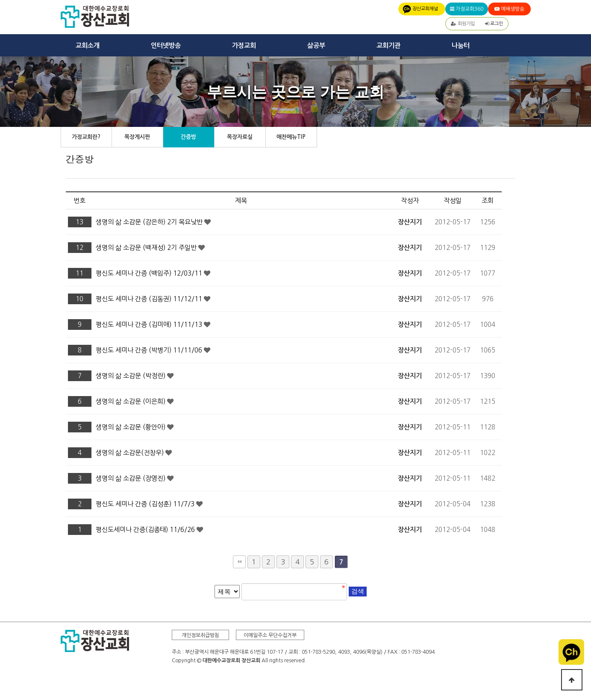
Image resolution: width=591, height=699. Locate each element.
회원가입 (463, 23)
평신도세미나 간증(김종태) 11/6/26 (146, 529)
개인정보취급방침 (200, 635)
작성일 (453, 200)
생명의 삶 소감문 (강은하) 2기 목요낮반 (150, 222)
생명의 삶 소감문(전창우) (130, 452)
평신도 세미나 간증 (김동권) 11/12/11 (150, 299)
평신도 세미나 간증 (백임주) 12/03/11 (150, 273)
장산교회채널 (425, 8)
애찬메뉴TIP (291, 137)
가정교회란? (86, 137)
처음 (239, 561)
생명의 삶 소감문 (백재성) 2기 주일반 (147, 247)
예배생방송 (509, 9)
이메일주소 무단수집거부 (270, 635)
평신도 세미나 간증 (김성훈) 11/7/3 (146, 504)
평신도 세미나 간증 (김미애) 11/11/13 (150, 324)
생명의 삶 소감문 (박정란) (131, 376)
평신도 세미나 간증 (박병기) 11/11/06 (150, 350)
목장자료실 (240, 137)
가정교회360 (466, 9)
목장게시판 (137, 137)
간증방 (188, 137)
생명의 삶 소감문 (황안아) (131, 427)
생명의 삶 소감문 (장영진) (131, 478)
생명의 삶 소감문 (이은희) (131, 401)
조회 (488, 200)
